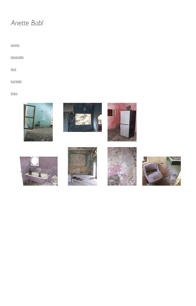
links (14, 93)
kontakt (16, 81)
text (13, 69)
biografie (17, 57)
